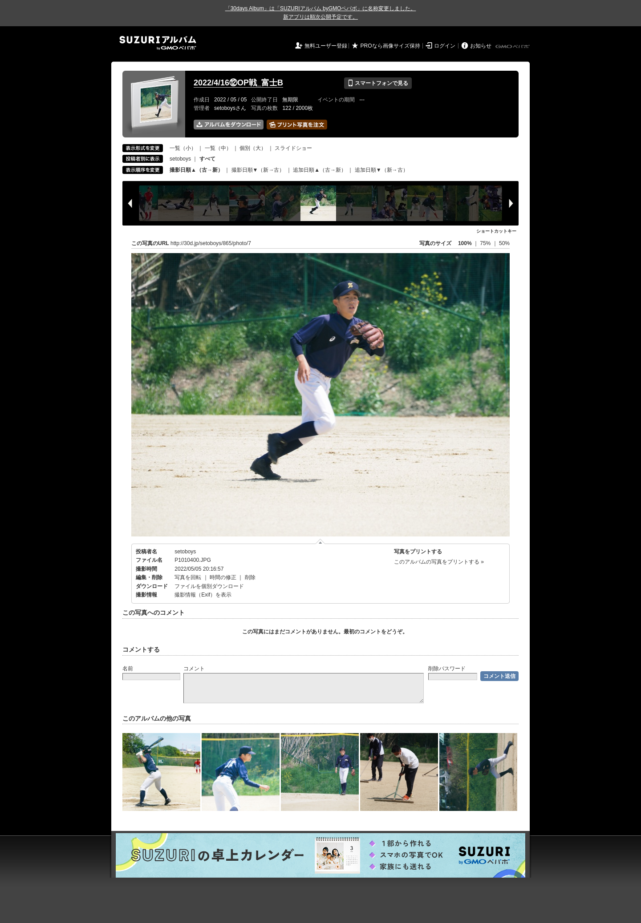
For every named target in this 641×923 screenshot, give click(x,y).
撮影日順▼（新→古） (258, 170)
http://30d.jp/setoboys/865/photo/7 (210, 243)
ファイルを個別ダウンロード (209, 586)
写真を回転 (187, 577)
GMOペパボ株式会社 (513, 46)
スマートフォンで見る (378, 83)
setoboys (180, 159)
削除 (250, 577)
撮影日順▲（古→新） (196, 170)
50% (504, 243)
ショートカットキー (496, 231)
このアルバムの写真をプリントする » (439, 562)
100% (465, 243)
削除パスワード (447, 668)
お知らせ (480, 46)
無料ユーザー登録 (325, 46)
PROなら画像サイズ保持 (390, 46)
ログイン (444, 46)
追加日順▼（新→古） (381, 170)
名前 (127, 668)
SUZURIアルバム (157, 42)
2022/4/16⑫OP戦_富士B (238, 82)
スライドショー (293, 148)
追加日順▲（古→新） (319, 170)
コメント (194, 668)
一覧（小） (183, 148)
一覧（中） (218, 148)
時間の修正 (223, 577)
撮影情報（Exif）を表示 (202, 595)
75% (486, 243)
